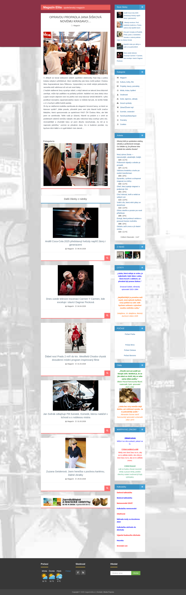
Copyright (75, 592)
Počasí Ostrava (130, 350)
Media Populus (109, 592)
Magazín (76, 26)
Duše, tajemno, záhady (128, 99)
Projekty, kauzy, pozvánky (130, 86)
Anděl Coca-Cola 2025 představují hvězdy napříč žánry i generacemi (132, 15)
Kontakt (99, 592)
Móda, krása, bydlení (128, 90)
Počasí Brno (130, 345)
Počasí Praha (130, 334)
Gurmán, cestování (127, 112)
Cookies (123, 124)
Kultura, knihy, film (127, 82)
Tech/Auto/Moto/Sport (128, 116)
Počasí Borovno (130, 355)
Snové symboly (126, 103)
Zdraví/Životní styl (126, 107)
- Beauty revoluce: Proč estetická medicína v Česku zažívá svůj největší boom (132, 25)
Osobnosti (124, 95)
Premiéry (123, 120)
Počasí (68, 571)
